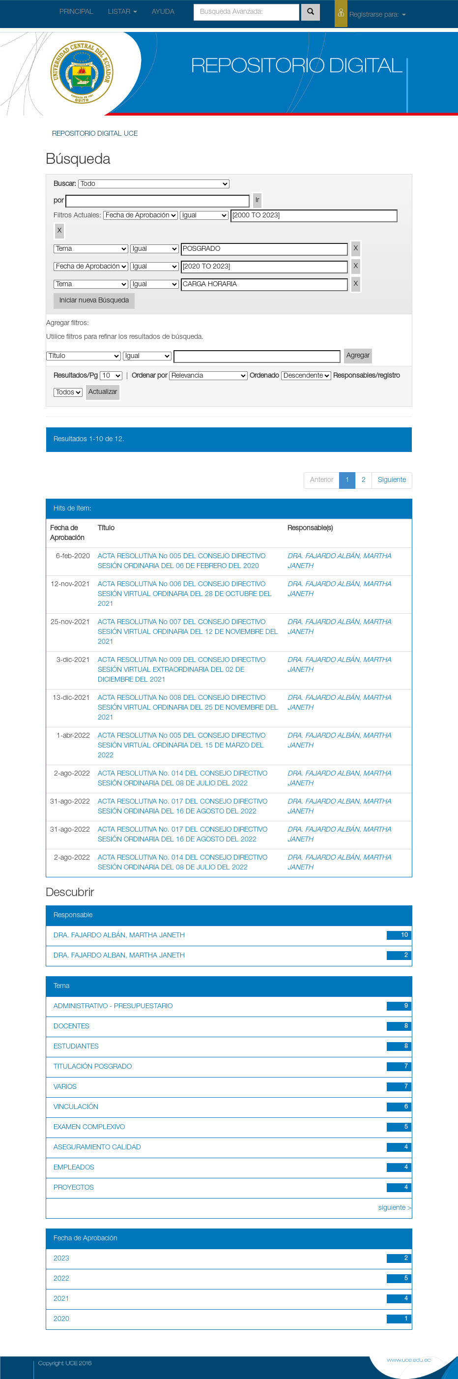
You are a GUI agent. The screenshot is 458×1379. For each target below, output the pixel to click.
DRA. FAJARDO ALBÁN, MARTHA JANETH (119, 935)
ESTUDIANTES (76, 1047)
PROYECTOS (74, 1188)
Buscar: (65, 184)
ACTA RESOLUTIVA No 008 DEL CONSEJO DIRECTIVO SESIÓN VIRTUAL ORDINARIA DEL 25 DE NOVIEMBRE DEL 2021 (188, 708)
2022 (61, 1279)
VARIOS (65, 1087)
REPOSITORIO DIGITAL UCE (95, 134)
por (58, 201)
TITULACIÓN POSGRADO (93, 1067)
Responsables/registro (366, 376)
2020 (61, 1319)
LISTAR (122, 12)
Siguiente (392, 480)
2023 (61, 1259)
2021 (61, 1299)
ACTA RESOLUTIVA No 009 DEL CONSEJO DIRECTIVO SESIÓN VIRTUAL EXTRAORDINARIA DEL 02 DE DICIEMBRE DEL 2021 (181, 670)
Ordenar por (149, 376)
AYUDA (163, 12)
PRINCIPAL (76, 12)
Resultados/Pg (76, 376)
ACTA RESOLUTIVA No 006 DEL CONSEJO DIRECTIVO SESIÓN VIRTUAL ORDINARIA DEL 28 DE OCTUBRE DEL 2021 (185, 594)
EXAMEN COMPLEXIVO (89, 1127)
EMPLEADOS (74, 1168)
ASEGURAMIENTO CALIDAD (97, 1147)
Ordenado (264, 376)
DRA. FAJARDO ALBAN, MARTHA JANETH (119, 956)
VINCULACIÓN (76, 1107)
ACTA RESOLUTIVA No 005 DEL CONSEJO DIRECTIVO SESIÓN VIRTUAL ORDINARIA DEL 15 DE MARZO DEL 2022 (181, 746)
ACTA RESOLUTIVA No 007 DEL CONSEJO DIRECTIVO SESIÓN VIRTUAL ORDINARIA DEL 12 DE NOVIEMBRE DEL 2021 (188, 632)
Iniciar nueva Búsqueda (94, 301)
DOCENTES (71, 1026)
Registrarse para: (370, 13)
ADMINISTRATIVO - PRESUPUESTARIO (113, 1006)
